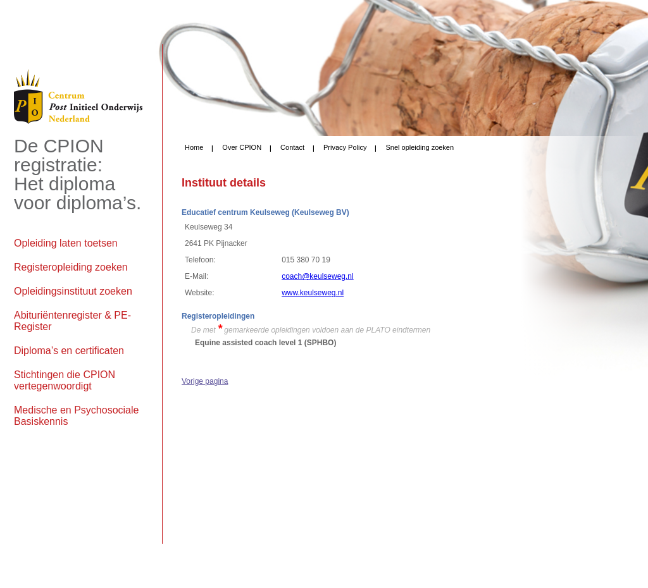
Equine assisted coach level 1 (248, 342)
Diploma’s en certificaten (69, 350)
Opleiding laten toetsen (66, 243)
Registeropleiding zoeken (71, 267)
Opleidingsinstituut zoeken (73, 291)
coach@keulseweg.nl (318, 276)
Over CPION (241, 147)
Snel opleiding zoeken (419, 147)
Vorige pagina (205, 381)
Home (194, 147)
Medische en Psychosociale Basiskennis (76, 416)
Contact (292, 147)
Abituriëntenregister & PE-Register (72, 321)
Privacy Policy (344, 147)
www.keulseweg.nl (313, 292)
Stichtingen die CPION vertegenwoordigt (64, 380)
